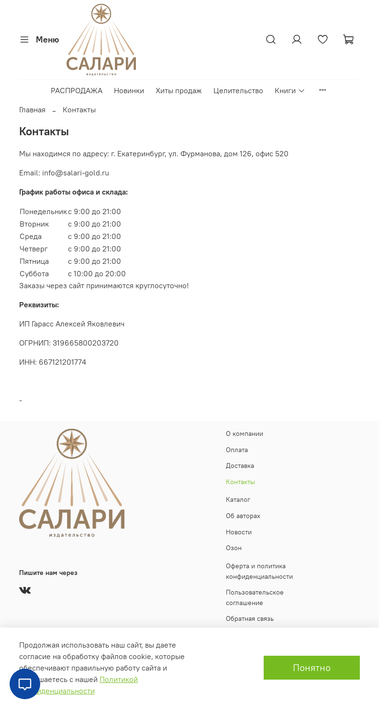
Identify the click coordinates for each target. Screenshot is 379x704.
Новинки (129, 90)
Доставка (240, 465)
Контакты (240, 481)
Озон (234, 547)
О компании (244, 433)
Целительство (238, 90)
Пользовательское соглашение (255, 597)
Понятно (312, 667)
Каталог (238, 499)
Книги (290, 90)
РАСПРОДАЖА (76, 90)
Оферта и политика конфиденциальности (259, 571)
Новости (239, 532)
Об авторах (243, 515)
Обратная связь (250, 618)
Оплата (237, 449)
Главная (32, 109)
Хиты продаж (179, 90)
